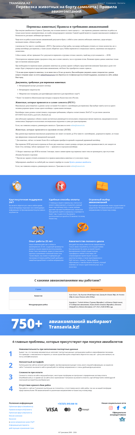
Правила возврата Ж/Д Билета (20, 410)
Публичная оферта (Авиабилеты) (21, 406)
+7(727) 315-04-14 (67, 403)
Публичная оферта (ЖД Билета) (20, 413)
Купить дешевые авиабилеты (80, 162)
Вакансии (12, 419)
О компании (111, 3)
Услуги (100, 3)
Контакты (121, 3)
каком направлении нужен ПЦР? (22, 422)
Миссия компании (15, 416)
